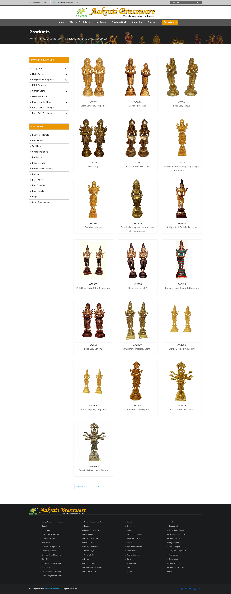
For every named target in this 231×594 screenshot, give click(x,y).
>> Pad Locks (87, 542)
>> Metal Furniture (132, 538)
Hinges (35, 196)
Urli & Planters (39, 85)
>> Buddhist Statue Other (50, 563)
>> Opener (128, 542)
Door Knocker (38, 140)
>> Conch (128, 559)
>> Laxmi (85, 526)
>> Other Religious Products (51, 576)
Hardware (100, 22)
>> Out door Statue (47, 538)
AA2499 (182, 284)
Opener (35, 174)
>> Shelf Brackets (47, 567)
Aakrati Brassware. (53, 589)
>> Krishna (171, 522)
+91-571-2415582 (38, 2)
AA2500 (93, 345)
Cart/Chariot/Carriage (43, 107)
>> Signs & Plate (173, 542)
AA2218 (182, 162)
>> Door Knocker (173, 538)
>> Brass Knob (130, 563)
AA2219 (93, 223)
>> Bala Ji (44, 559)
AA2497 (93, 284)
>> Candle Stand (89, 571)
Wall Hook (36, 146)
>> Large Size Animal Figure (51, 522)
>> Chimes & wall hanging (50, 555)
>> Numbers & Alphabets (50, 547)
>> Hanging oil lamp (48, 551)
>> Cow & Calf (88, 555)
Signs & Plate (38, 163)
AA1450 (137, 162)
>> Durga (128, 571)
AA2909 (93, 405)
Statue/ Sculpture (80, 22)
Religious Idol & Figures (79, 38)
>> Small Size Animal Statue (93, 522)
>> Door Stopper (173, 563)
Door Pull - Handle (40, 135)
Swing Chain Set (40, 152)
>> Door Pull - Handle (175, 567)
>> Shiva (127, 526)
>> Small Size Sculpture (177, 534)
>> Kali (169, 571)
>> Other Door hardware (92, 567)
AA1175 (93, 162)
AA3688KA (93, 466)
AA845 (181, 101)
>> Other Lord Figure (175, 530)
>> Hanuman (45, 530)
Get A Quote (170, 22)
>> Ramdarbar (173, 555)
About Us (137, 22)
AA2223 (137, 223)
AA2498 (137, 284)
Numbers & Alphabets (42, 168)
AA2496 (182, 223)
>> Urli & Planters (89, 534)
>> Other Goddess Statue (50, 534)
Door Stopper (38, 185)
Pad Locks (37, 157)
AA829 (137, 101)
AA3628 (182, 405)
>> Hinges (128, 567)
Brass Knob (37, 180)
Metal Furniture (39, 96)
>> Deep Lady (172, 559)
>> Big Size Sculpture (133, 534)
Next (97, 486)
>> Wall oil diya (88, 551)
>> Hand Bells (130, 551)
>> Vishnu (128, 530)
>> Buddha (44, 526)
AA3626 (137, 405)
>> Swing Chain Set (90, 547)
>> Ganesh (128, 522)
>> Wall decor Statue (133, 547)
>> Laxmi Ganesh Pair (91, 530)
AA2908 (182, 345)
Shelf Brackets (39, 191)
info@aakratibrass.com (65, 2)
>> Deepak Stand (89, 563)
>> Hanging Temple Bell (176, 551)
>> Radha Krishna (131, 555)
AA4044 (93, 101)
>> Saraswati (172, 526)
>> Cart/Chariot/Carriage (50, 571)
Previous (80, 486)
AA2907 (137, 345)
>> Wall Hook (45, 542)
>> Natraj (85, 559)
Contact (152, 22)
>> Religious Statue (90, 538)
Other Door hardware (42, 202)
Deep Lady (102, 38)
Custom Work (119, 22)
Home (61, 22)
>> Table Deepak (173, 547)
